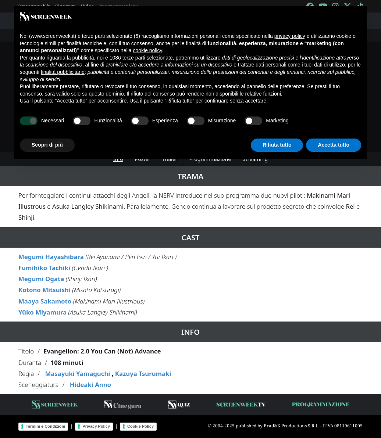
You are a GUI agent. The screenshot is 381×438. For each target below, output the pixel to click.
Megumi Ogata (41, 278)
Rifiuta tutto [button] (277, 145)
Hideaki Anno (90, 384)
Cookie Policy (140, 426)
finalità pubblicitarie (63, 72)
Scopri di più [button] (47, 145)
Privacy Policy (96, 426)
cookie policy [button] (147, 50)
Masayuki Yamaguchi (77, 373)
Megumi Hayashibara (51, 256)
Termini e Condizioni (45, 426)
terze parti (133, 58)
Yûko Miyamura (42, 312)
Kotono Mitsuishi (44, 290)
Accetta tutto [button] (333, 145)
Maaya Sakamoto (44, 301)
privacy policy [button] (289, 36)
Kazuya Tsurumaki (143, 373)
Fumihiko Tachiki (44, 267)
